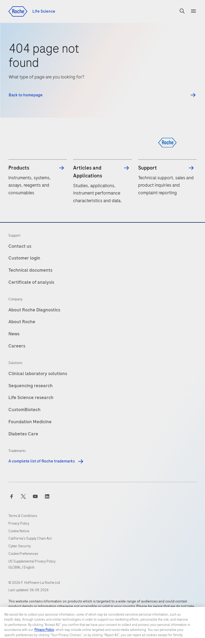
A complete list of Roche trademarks (46, 461)
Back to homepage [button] (26, 95)
